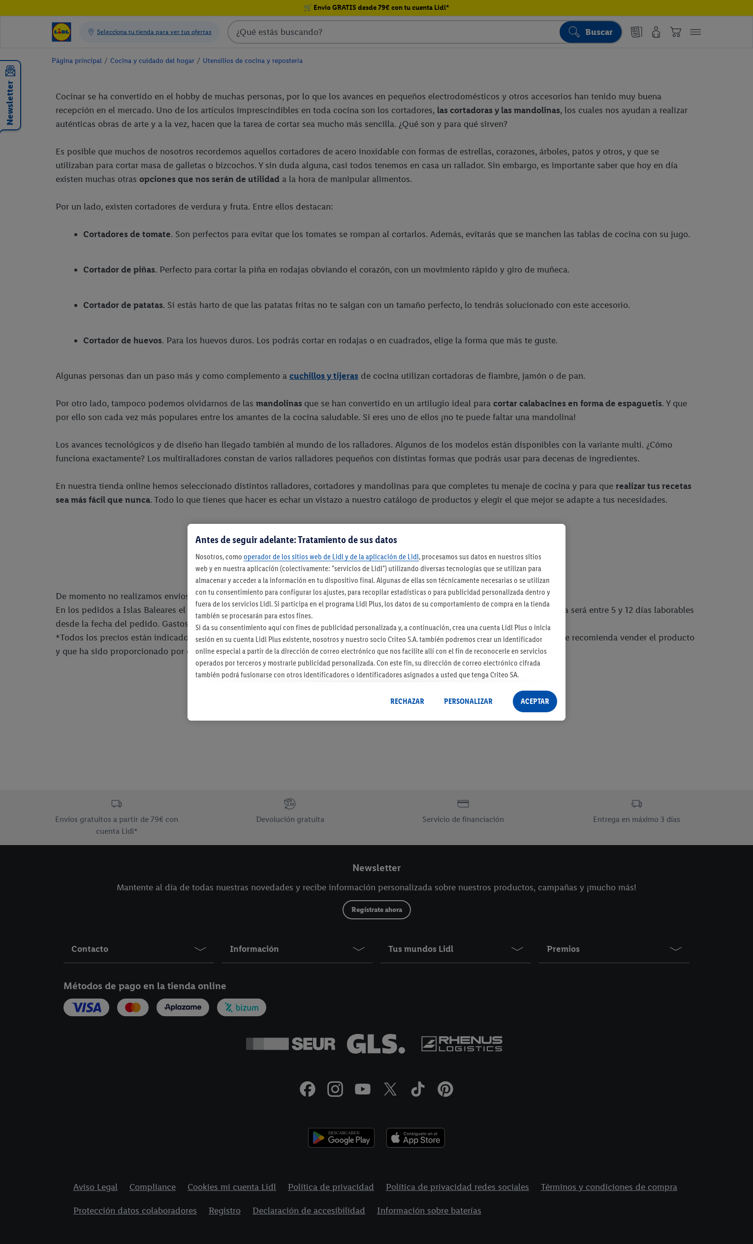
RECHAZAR (407, 701)
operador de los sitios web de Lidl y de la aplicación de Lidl (331, 556)
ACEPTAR (535, 701)
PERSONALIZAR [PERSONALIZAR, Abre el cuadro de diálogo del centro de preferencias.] (468, 701)
